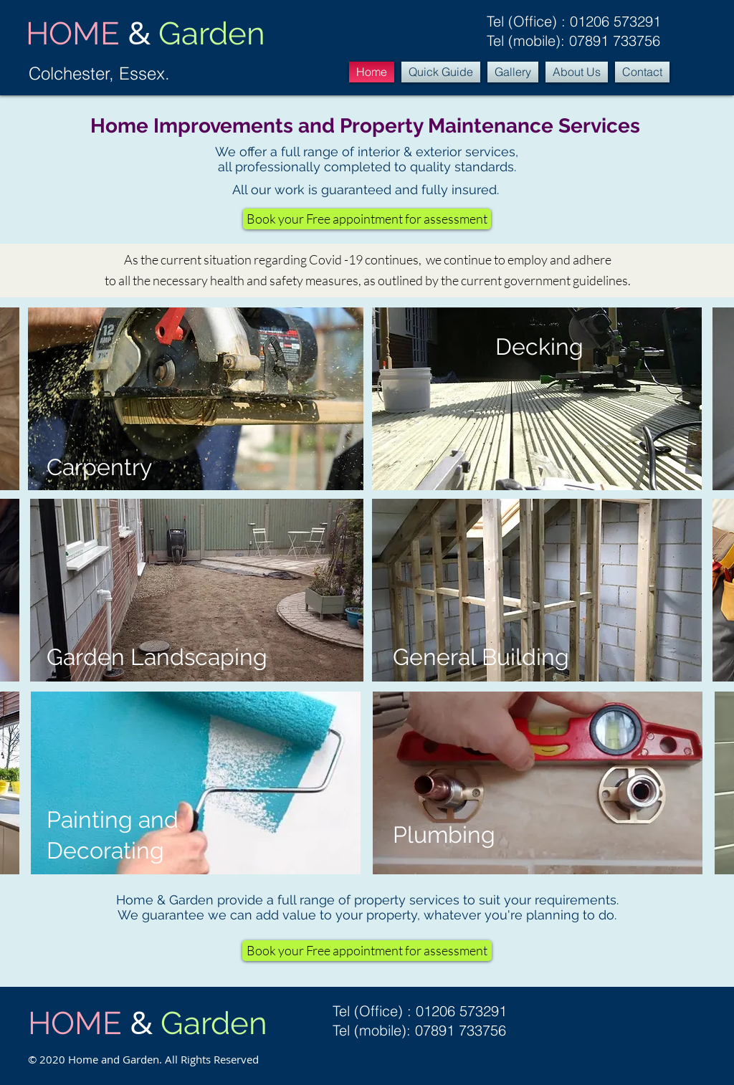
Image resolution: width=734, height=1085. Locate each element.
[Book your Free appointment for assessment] (367, 219)
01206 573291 (615, 21)
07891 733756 (614, 40)
